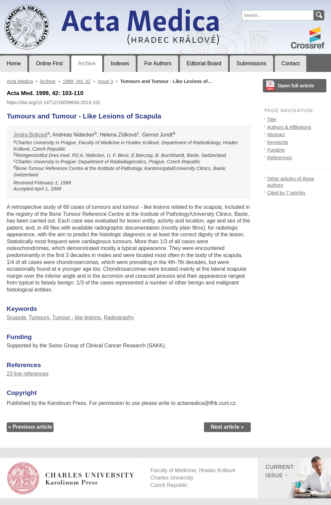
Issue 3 (105, 81)
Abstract (276, 134)
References (279, 157)
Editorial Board (204, 63)
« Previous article (30, 427)
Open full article (296, 85)
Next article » (227, 427)
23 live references (27, 373)
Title (271, 119)
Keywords (277, 142)
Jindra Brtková (30, 135)
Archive (87, 63)
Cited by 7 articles (286, 192)
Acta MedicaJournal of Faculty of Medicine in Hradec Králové (55, 5)
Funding (276, 150)
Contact (291, 63)
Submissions (251, 63)
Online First (49, 63)
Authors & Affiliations (289, 127)
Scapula (16, 317)
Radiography (118, 317)
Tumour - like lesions (76, 317)
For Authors (158, 63)
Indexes (120, 63)
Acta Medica (20, 81)
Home (14, 63)
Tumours (39, 317)
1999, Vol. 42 (77, 81)
